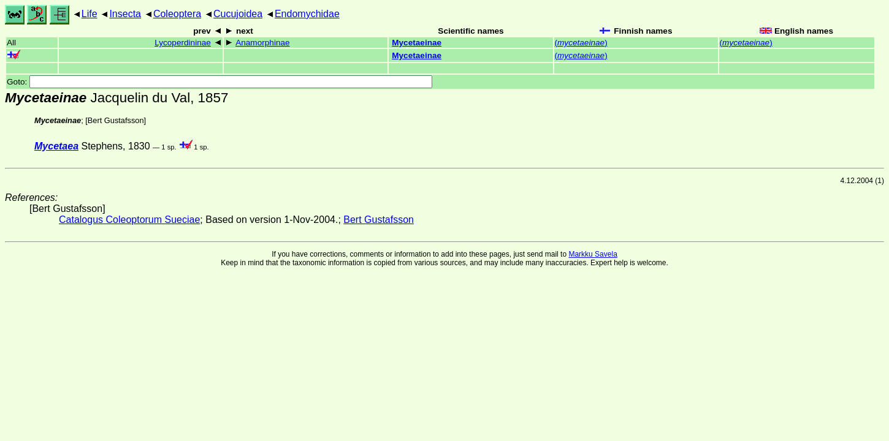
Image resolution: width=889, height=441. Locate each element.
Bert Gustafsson (116, 120)
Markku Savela (592, 254)
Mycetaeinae (416, 42)
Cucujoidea (237, 14)
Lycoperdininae (183, 42)
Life (89, 14)
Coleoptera (177, 14)
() (581, 42)
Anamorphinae (262, 42)
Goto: (219, 81)
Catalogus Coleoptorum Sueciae (129, 219)
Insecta (125, 14)
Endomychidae (307, 14)
